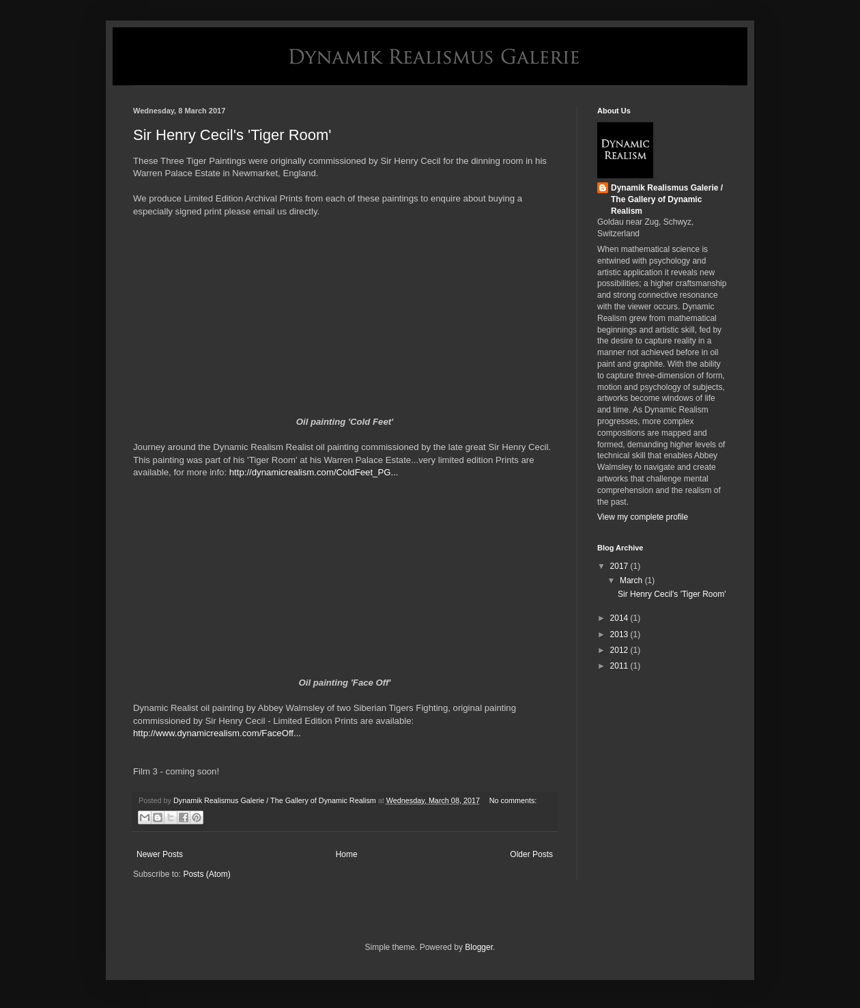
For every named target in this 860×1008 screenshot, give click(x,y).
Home (347, 854)
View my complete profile (642, 517)
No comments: (513, 800)
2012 (620, 650)
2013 (620, 634)
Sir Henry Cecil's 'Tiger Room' (232, 134)
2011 (620, 666)
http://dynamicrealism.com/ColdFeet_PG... (314, 472)
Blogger (479, 947)
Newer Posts (160, 854)
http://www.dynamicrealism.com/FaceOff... (217, 733)
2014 (620, 618)
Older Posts (531, 854)
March (632, 580)
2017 (620, 566)
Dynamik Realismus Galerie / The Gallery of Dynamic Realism (667, 199)
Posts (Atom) (206, 874)
